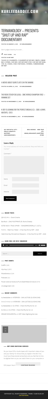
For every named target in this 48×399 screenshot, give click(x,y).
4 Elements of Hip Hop (26, 60)
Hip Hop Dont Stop (25, 62)
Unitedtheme (23, 395)
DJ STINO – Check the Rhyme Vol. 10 (25, 306)
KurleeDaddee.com (20, 11)
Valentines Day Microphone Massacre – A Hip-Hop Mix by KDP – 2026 (23, 234)
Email (5, 185)
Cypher (7, 62)
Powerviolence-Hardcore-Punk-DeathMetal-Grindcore (19, 282)
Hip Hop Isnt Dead (39, 62)
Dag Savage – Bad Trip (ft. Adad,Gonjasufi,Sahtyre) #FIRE (34, 132)
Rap (15, 64)
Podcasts (4, 278)
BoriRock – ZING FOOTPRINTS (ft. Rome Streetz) (16, 222)
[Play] (4, 245)
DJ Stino (4, 310)
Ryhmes (29, 64)
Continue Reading (28, 365)
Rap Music (21, 64)
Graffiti (3, 265)
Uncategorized (6, 286)
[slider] (21, 245)
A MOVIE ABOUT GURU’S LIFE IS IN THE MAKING (17, 82)
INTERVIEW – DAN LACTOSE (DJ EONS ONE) (26, 297)
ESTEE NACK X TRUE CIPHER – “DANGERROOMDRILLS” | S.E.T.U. (21, 226)
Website (6, 192)
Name (6, 179)
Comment (7, 154)
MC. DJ (4, 64)
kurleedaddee (27, 44)
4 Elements (13, 60)
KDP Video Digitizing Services (28, 314)
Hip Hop (14, 62)
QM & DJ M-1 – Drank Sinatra (10, 217)
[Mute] (39, 245)
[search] (46, 12)
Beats (38, 60)
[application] (24, 245)
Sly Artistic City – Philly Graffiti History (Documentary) (11, 132)
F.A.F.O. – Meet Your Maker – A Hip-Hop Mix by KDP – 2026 (20, 230)
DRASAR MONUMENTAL (8, 314)
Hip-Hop (11, 57)
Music (10, 64)
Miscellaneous (6, 273)
